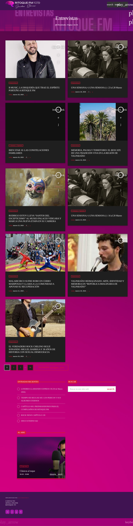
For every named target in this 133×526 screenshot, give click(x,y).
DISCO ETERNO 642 (29, 421)
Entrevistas (13, 83)
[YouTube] (7, 512)
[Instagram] (16, 512)
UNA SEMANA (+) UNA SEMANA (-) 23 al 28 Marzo (96, 87)
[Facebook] (21, 512)
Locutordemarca (23, 497)
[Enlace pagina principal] (23, 4)
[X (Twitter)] (12, 512)
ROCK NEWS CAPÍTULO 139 (33, 415)
